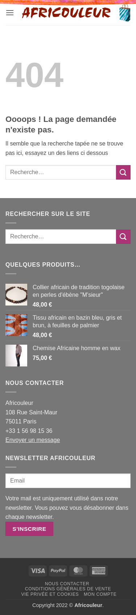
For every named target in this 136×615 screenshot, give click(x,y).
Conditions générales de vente (68, 588)
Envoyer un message (32, 440)
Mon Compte (100, 594)
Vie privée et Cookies (50, 594)
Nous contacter (67, 583)
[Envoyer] (123, 172)
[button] (9, 12)
